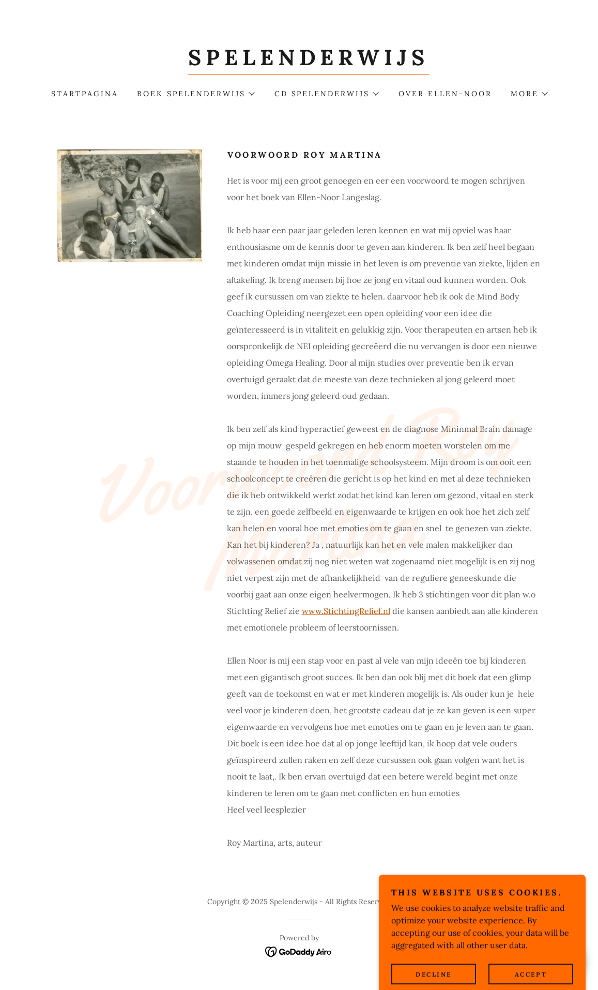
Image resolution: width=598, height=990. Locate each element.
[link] (308, 62)
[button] (195, 93)
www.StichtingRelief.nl (346, 611)
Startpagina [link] (84, 93)
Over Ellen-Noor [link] (445, 93)
